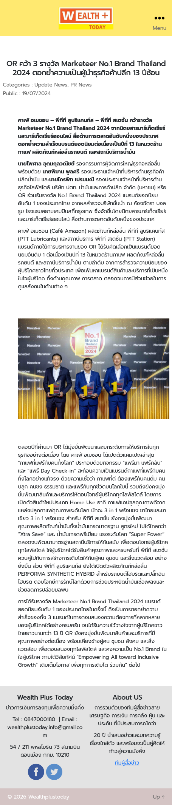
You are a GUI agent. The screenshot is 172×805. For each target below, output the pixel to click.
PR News (80, 85)
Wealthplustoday (48, 797)
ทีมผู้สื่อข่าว (127, 763)
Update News (50, 85)
